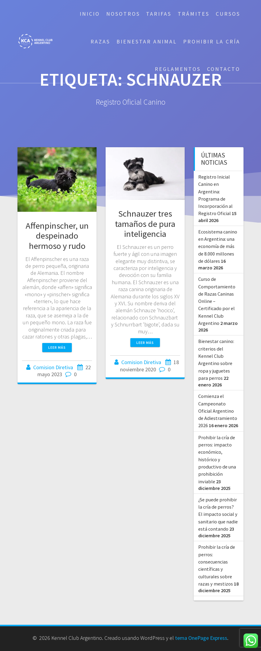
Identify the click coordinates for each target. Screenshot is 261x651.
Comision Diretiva (53, 367)
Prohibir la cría (211, 41)
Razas (100, 41)
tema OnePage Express (201, 637)
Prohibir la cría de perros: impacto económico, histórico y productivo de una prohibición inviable (217, 459)
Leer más (57, 347)
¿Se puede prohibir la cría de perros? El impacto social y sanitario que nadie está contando (218, 514)
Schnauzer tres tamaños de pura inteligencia (145, 223)
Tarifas (158, 13)
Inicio (90, 13)
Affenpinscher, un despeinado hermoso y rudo (57, 235)
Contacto (223, 68)
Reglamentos (178, 68)
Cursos (228, 13)
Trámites (193, 13)
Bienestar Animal (146, 41)
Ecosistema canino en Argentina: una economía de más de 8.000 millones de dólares (217, 246)
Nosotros (123, 13)
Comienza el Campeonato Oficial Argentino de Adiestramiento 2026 (217, 410)
